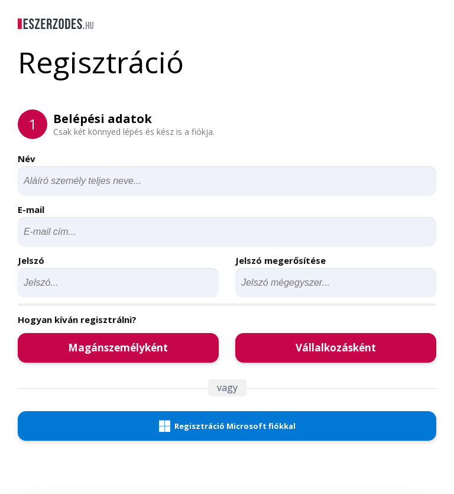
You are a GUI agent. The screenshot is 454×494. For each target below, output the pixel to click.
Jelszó (31, 260)
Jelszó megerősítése (280, 260)
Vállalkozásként (336, 347)
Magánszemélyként (118, 347)
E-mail (31, 209)
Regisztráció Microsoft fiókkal (227, 425)
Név (26, 158)
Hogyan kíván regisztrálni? (77, 319)
